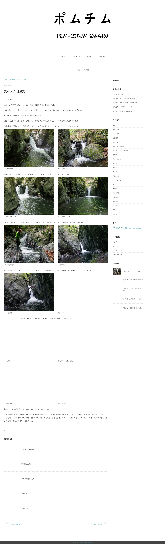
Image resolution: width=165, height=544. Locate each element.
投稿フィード (117, 246)
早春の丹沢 (25, 508)
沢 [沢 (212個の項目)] (114, 227)
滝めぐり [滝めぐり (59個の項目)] (120, 228)
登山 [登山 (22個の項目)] (134, 228)
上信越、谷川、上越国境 (120, 150)
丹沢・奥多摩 (83, 70)
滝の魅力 (102, 56)
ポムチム (76, 542)
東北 (114, 125)
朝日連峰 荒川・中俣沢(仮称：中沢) (124, 98)
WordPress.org (117, 254)
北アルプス (116, 184)
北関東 (115, 155)
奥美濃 (115, 188)
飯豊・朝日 (116, 129)
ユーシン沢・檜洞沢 (28, 449)
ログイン (115, 242)
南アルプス (116, 176)
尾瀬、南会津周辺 (118, 146)
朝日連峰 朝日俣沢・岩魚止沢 (122, 111)
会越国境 (115, 138)
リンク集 (77, 56)
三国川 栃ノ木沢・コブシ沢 (121, 94)
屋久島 (115, 205)
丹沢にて (24, 493)
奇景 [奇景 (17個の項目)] (137, 228)
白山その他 (116, 193)
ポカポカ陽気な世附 (28, 479)
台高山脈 (115, 197)
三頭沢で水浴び (26, 464)
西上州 (115, 163)
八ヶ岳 (115, 172)
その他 (115, 214)
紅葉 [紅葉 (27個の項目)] (139, 228)
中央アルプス (117, 180)
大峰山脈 (115, 201)
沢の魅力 (89, 56)
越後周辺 (115, 142)
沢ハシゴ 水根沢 (21, 79)
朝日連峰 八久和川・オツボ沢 (122, 107)
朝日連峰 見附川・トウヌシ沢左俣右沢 (125, 103)
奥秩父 (115, 167)
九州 (114, 210)
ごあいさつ (63, 56)
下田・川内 (116, 134)
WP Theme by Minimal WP (85, 542)
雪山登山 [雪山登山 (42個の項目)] (128, 228)
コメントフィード (118, 250)
